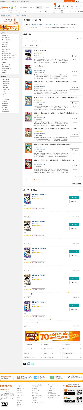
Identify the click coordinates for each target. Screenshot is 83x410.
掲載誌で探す (5, 107)
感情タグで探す (5, 111)
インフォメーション (36, 397)
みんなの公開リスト (6, 66)
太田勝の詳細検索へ (77, 184)
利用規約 (50, 392)
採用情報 (50, 390)
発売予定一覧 (5, 36)
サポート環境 (35, 393)
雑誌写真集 (61, 11)
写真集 (4, 93)
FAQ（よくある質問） (37, 395)
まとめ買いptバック (6, 53)
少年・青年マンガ (10, 11)
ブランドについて (52, 388)
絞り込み (16, 7)
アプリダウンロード (36, 390)
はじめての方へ (73, 11)
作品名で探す (5, 103)
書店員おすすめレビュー (7, 68)
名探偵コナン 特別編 (36, 24)
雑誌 (4, 91)
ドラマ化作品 (5, 44)
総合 (4, 11)
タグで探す (4, 101)
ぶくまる (4, 72)
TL (32, 11)
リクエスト (34, 400)
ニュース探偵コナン (50, 24)
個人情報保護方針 (52, 393)
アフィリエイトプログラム (38, 402)
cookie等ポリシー (52, 397)
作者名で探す (5, 105)
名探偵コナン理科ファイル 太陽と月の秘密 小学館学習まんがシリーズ (54, 160)
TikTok (18, 402)
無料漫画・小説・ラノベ (23, 388)
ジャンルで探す (5, 99)
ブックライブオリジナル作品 (8, 57)
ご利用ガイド (80, 11)
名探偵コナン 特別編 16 (39, 194)
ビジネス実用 (54, 11)
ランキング (19, 392)
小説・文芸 (47, 11)
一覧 (80, 190)
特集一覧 (4, 62)
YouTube (19, 404)
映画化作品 (4, 46)
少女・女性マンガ (18, 11)
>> (79, 41)
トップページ (20, 386)
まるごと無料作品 (6, 49)
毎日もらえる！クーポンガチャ (9, 55)
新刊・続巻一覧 (5, 38)
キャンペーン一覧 (6, 64)
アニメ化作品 (5, 42)
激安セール (4, 51)
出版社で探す (5, 109)
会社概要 (50, 386)
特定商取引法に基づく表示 (54, 395)
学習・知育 (42, 70)
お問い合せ (34, 399)
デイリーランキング (6, 39)
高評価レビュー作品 (6, 70)
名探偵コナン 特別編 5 (38, 221)
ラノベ (40, 11)
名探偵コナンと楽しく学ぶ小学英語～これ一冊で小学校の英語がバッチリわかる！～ (57, 81)
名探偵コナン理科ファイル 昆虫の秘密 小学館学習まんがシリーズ (52, 144)
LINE (18, 397)
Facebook (19, 406)
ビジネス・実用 (6, 89)
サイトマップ (51, 399)
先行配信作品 (5, 59)
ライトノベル (6, 85)
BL (25, 11)
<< (26, 41)
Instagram (19, 400)
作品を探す (34, 388)
